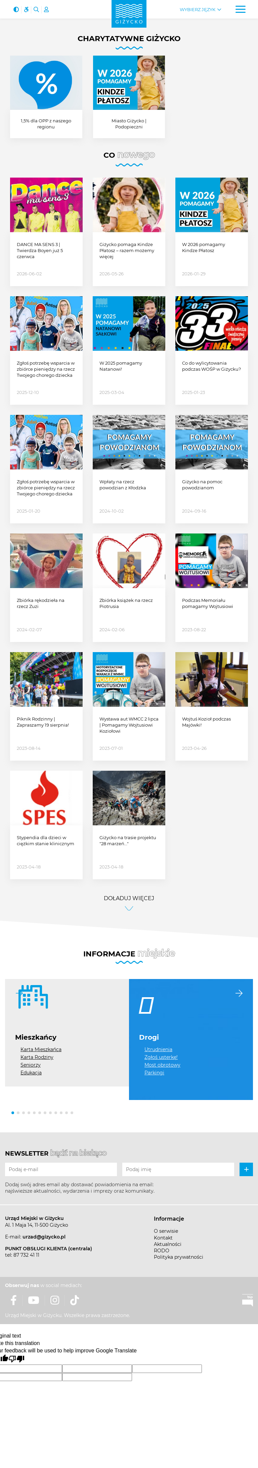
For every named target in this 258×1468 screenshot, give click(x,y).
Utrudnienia (158, 1049)
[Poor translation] (16, 1359)
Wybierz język (197, 9)
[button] (12, 1112)
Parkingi (154, 1073)
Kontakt (163, 1238)
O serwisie (166, 1231)
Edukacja (31, 1073)
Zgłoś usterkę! (161, 1057)
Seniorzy (30, 1065)
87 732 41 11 (26, 1255)
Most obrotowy (162, 1065)
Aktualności (167, 1244)
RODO (161, 1251)
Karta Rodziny (36, 1057)
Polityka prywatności (178, 1257)
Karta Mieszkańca (40, 1049)
